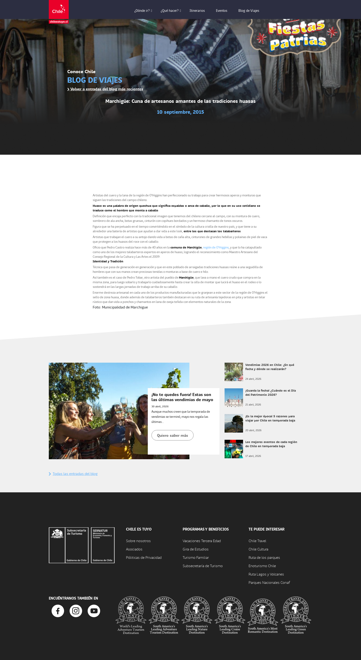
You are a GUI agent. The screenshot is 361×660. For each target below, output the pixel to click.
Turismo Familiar (196, 557)
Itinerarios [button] (200, 10)
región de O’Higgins (216, 247)
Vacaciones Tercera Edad (202, 540)
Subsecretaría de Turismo (203, 565)
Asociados (134, 549)
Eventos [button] (225, 10)
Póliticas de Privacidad (144, 557)
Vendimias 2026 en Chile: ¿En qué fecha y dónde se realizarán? (269, 367)
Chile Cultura (258, 549)
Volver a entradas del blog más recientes (105, 88)
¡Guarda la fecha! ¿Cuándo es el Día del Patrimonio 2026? (270, 392)
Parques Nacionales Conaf (269, 582)
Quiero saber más (172, 435)
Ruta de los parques (264, 557)
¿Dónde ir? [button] (145, 10)
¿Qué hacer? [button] (173, 10)
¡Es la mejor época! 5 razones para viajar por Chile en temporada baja (270, 418)
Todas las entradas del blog (73, 473)
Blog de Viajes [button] (252, 10)
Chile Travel (257, 540)
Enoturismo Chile (262, 565)
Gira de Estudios (196, 549)
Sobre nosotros (138, 540)
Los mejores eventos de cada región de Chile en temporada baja (271, 444)
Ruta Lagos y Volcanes (266, 574)
